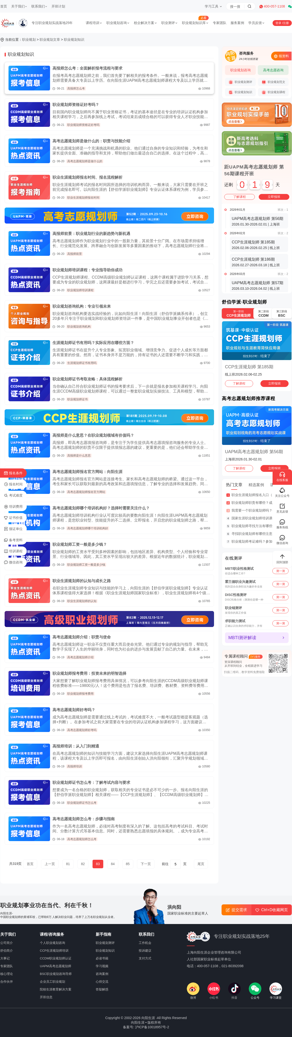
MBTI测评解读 (242, 637)
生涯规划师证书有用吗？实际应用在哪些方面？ (93, 343)
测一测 (280, 570)
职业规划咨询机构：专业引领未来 (81, 306)
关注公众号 (282, 492)
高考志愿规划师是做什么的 (84, 161)
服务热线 (282, 524)
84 (113, 864)
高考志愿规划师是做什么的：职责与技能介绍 (91, 141)
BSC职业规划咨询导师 (56, 974)
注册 (286, 23)
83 (98, 864)
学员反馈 (256, 23)
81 (68, 864)
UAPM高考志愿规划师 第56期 (254, 451)
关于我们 (19, 6)
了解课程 (239, 197)
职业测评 (169, 23)
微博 (193, 990)
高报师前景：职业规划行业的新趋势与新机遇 (91, 234)
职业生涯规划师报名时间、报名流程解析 (87, 177)
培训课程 (13, 551)
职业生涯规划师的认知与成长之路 (81, 581)
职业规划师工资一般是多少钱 (86, 564)
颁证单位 (13, 529)
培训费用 (13, 507)
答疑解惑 (102, 989)
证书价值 (13, 518)
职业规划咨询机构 (79, 326)
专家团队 (219, 23)
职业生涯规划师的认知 (81, 601)
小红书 (213, 990)
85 (128, 864)
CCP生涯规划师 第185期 (249, 366)
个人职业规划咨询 (52, 943)
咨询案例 (102, 974)
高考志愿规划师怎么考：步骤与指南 (83, 819)
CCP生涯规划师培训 (54, 950)
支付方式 (145, 958)
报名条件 (13, 473)
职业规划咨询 (118, 23)
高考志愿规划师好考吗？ (73, 710)
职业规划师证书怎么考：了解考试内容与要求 (91, 782)
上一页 (50, 864)
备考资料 (13, 540)
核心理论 (6, 974)
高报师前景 (74, 254)
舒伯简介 (6, 950)
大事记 (5, 958)
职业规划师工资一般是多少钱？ (79, 544)
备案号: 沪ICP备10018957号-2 (146, 1027)
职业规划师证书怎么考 (81, 802)
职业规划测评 (240, 82)
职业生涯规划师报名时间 (83, 197)
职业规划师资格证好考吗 (83, 125)
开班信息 (46, 997)
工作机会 (145, 943)
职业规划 (29, 39)
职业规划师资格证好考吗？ (75, 105)
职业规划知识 (74, 39)
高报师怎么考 (76, 88)
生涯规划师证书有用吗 (81, 363)
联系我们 (39, 6)
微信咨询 (13, 562)
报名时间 (13, 484)
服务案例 (237, 23)
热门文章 (234, 484)
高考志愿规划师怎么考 (81, 839)
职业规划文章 (50, 39)
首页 (3, 6)
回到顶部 (282, 559)
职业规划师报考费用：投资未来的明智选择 (89, 673)
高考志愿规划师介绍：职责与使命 (81, 637)
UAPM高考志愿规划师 (55, 966)
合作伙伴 (6, 981)
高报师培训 (74, 766)
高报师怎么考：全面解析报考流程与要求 (87, 68)
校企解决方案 (145, 23)
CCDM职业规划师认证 (55, 958)
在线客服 (282, 477)
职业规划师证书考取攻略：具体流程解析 (87, 379)
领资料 (281, 56)
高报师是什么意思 (79, 455)
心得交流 (102, 981)
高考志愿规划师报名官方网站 (86, 492)
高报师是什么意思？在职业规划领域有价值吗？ (93, 435)
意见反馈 (282, 508)
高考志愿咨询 (273, 70)
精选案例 (256, 485)
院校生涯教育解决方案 (55, 989)
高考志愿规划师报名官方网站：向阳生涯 (87, 472)
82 (83, 864)
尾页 (201, 864)
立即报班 (274, 197)
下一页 (146, 864)
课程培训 (94, 23)
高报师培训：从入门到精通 (75, 746)
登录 (278, 23)
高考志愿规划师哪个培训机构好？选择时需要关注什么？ (101, 508)
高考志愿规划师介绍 (80, 657)
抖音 (234, 990)
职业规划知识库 (195, 23)
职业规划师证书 (77, 399)
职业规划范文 (273, 82)
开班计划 (58, 6)
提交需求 (236, 910)
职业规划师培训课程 (80, 290)
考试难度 (13, 495)
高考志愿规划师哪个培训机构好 (87, 528)
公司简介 (6, 943)
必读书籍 (102, 958)
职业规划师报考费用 (80, 693)
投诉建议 (145, 950)
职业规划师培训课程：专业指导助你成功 (87, 270)
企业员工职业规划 (52, 981)
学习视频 (102, 966)
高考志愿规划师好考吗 (81, 730)
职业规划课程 (273, 92)
